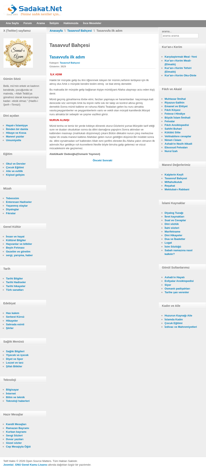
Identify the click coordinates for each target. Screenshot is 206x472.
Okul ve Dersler (16, 163)
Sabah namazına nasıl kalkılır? (178, 252)
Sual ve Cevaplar (175, 220)
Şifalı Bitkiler (14, 366)
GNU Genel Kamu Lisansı (31, 464)
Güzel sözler (14, 442)
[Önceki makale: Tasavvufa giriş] (97, 160)
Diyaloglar (12, 209)
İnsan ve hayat (15, 236)
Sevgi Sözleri (14, 435)
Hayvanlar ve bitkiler (19, 243)
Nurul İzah (171, 151)
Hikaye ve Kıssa (16, 132)
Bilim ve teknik (15, 397)
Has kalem (12, 313)
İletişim (54, 23)
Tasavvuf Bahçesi (79, 30)
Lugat (168, 242)
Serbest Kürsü (15, 316)
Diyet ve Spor (14, 358)
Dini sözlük (172, 224)
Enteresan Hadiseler (19, 201)
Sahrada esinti (15, 324)
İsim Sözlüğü (173, 246)
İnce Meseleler (92, 23)
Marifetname (172, 231)
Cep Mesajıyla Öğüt (18, 446)
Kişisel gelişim (15, 174)
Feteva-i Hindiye (175, 113)
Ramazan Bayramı (17, 428)
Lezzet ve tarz (14, 362)
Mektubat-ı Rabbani (177, 189)
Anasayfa (56, 30)
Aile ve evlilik (14, 171)
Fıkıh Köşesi (172, 110)
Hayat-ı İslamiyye (17, 125)
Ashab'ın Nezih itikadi (178, 143)
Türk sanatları (14, 289)
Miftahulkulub (173, 182)
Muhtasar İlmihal (175, 98)
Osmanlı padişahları (177, 288)
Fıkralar (11, 213)
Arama (40, 23)
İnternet (11, 393)
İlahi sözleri (172, 227)
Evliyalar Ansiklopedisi (179, 281)
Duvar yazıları (14, 439)
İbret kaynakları (174, 216)
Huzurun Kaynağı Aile (178, 315)
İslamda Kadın (174, 319)
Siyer (168, 284)
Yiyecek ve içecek (17, 355)
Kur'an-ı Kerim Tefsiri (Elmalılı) (178, 69)
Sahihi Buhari (173, 128)
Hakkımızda (71, 23)
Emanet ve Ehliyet (176, 106)
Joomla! (8, 464)
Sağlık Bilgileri (15, 351)
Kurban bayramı (16, 431)
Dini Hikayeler (173, 235)
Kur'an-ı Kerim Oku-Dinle (180, 75)
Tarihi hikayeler (15, 286)
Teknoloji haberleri (18, 400)
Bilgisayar (12, 389)
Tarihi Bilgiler (14, 278)
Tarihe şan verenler (177, 292)
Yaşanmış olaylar (17, 205)
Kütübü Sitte (172, 132)
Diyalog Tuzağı (174, 212)
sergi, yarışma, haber (19, 255)
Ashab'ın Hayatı (175, 277)
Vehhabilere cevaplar (178, 136)
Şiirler (10, 328)
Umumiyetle (13, 140)
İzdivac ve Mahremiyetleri (181, 326)
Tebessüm (12, 198)
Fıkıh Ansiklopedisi (177, 125)
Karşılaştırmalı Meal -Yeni (181, 56)
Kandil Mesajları (16, 424)
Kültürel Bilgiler (16, 240)
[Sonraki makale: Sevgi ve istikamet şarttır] (107, 160)
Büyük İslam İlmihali (177, 117)
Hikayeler (12, 320)
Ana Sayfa (12, 23)
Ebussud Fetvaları (176, 147)
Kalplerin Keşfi (174, 174)
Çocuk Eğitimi (15, 167)
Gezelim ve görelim (18, 251)
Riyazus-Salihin (174, 102)
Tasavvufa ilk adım (67, 57)
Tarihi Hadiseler (16, 282)
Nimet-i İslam (173, 140)
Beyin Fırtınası (15, 247)
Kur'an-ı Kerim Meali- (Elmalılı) (178, 62)
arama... (167, 31)
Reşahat (170, 185)
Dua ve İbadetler (175, 239)
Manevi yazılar (15, 136)
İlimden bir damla (17, 129)
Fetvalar (170, 121)
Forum (27, 23)
